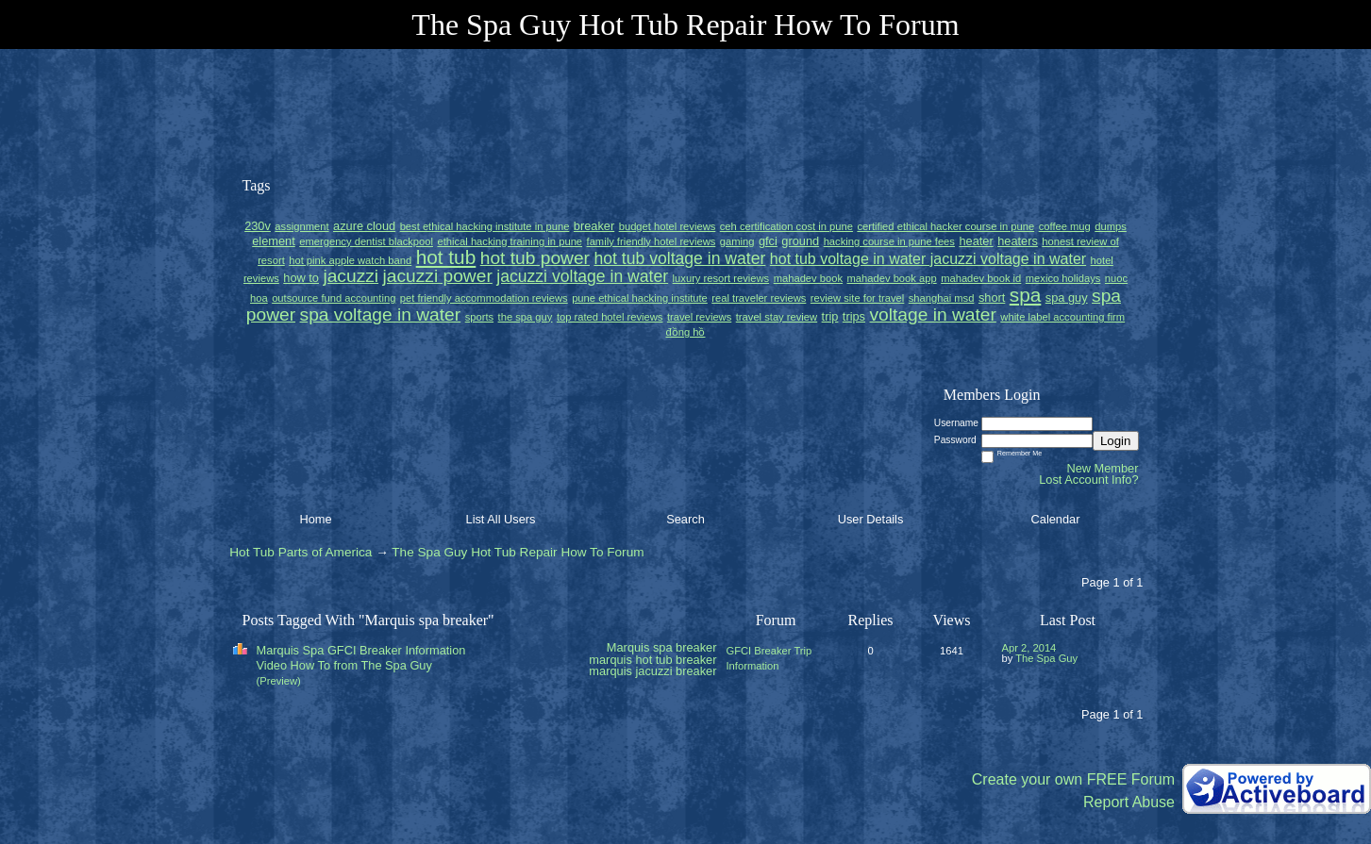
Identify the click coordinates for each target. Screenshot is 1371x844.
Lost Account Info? (1088, 479)
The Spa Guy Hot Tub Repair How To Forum (518, 552)
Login (1115, 441)
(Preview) (279, 681)
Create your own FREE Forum (1073, 779)
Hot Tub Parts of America (300, 552)
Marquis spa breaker (662, 647)
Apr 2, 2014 (1029, 648)
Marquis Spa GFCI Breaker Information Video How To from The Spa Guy (361, 657)
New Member (1102, 468)
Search (685, 519)
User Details (871, 519)
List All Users (501, 519)
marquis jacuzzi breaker (652, 671)
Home (315, 519)
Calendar (1055, 519)
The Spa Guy (1046, 658)
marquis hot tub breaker (652, 660)
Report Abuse (1129, 802)
